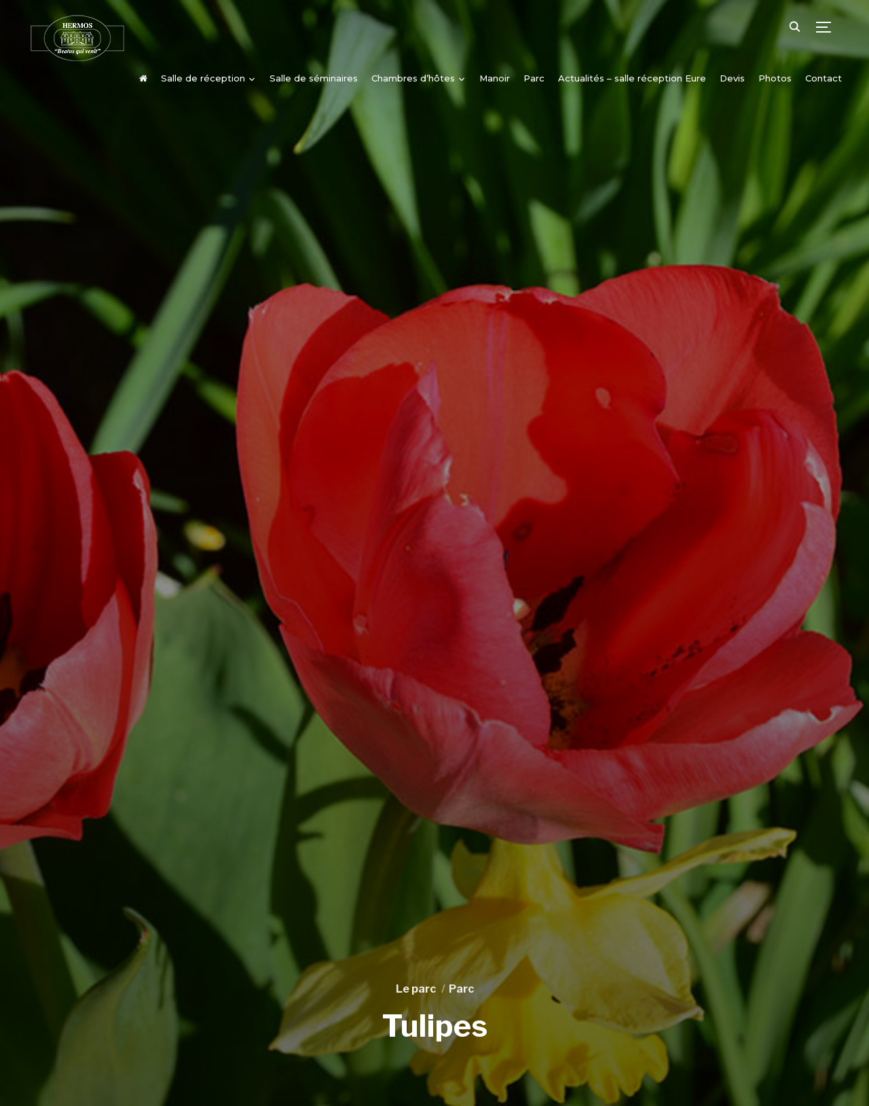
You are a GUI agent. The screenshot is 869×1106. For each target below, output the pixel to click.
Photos (775, 78)
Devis (732, 78)
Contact (823, 78)
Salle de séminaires (314, 78)
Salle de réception (203, 78)
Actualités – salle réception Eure (632, 78)
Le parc (416, 988)
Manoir (494, 78)
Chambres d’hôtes (413, 78)
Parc (533, 78)
